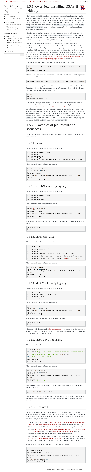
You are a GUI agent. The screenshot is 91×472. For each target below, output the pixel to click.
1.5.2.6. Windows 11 (11, 30)
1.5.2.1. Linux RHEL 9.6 (12, 16)
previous (79, 1)
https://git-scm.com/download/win (62, 430)
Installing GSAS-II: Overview (30, 1)
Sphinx (80, 468)
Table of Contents (11, 6)
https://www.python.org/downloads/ (50, 423)
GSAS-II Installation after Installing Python (14, 46)
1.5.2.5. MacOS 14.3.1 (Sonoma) (14, 28)
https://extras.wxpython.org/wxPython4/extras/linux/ (64, 56)
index (87, 1)
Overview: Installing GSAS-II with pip (52, 1)
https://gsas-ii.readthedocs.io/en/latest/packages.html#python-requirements (55, 106)
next (84, 1)
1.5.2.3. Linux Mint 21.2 (12, 22)
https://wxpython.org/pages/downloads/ (52, 58)
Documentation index (9, 36)
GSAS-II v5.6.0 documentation (10, 1)
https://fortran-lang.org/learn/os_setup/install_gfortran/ (45, 437)
